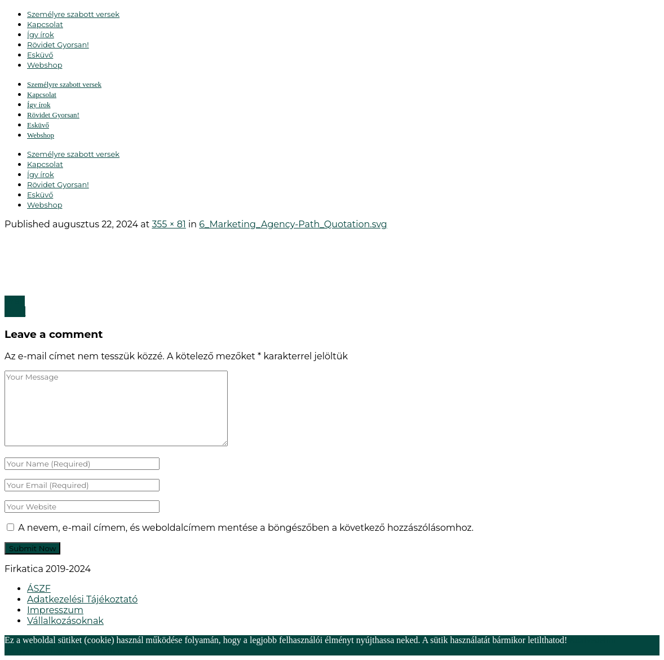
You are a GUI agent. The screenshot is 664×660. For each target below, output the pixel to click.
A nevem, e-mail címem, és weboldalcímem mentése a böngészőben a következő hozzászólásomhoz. (245, 527)
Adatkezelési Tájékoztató (82, 599)
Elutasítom (102, 650)
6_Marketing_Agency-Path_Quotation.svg (293, 224)
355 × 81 (168, 224)
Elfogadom (63, 650)
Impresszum (55, 610)
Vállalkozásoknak (65, 620)
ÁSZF (39, 588)
